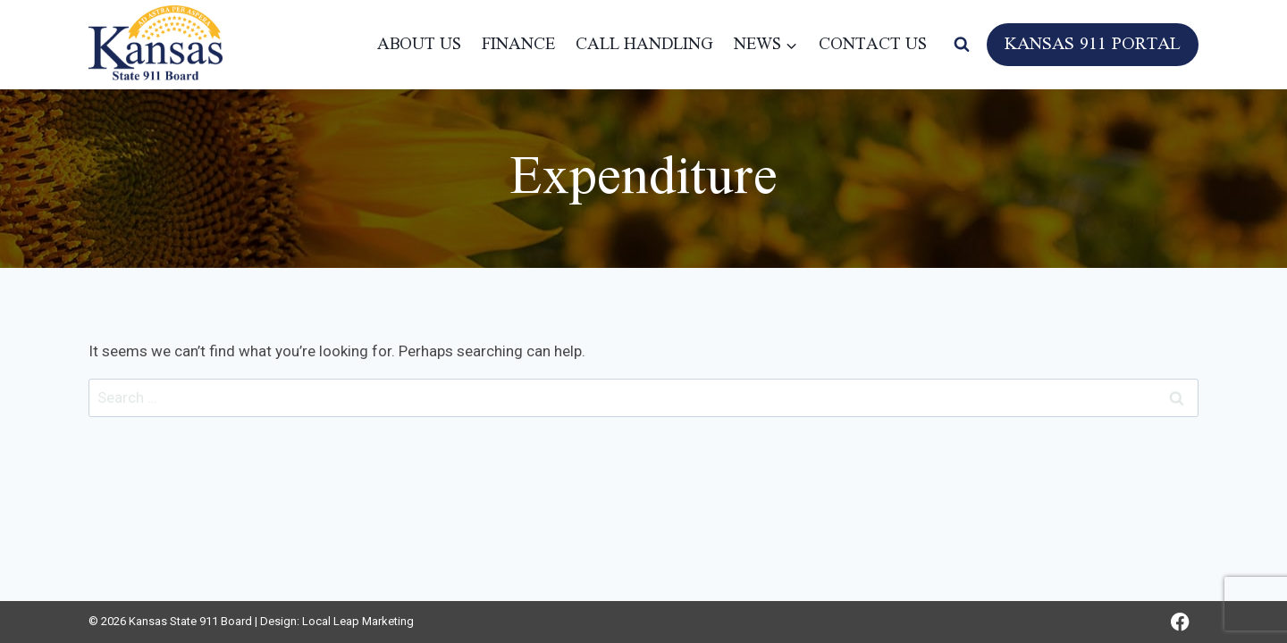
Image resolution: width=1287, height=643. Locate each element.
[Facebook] (1180, 622)
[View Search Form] (962, 45)
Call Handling (644, 45)
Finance (518, 45)
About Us (419, 45)
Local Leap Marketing (358, 621)
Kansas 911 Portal (1093, 44)
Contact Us (873, 45)
